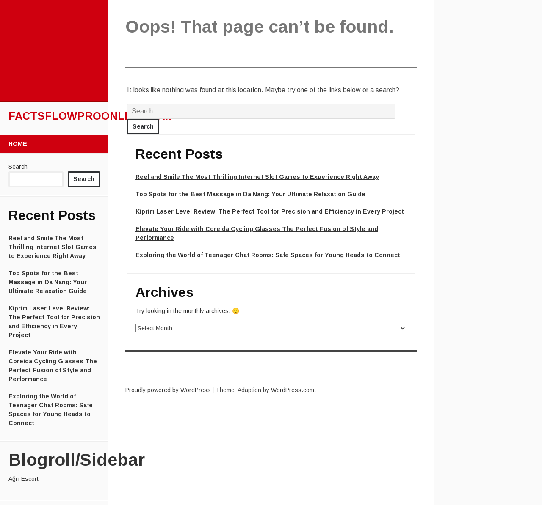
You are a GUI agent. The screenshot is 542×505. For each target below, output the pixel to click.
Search (18, 166)
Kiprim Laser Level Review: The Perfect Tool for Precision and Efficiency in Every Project (270, 211)
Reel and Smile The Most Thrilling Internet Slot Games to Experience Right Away (52, 247)
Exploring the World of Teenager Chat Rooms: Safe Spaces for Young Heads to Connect (268, 255)
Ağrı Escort (23, 478)
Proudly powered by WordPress (168, 390)
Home (17, 143)
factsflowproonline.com (89, 116)
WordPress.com (292, 390)
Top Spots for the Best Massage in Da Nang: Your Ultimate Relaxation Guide (47, 282)
